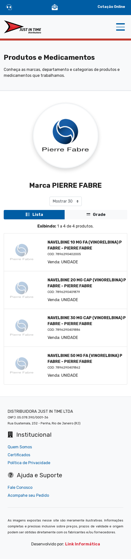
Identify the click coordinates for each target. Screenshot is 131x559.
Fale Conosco (20, 487)
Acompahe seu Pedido (28, 495)
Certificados (19, 455)
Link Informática (82, 544)
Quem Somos (20, 447)
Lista (34, 214)
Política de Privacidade (29, 462)
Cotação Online (111, 7)
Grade (96, 214)
